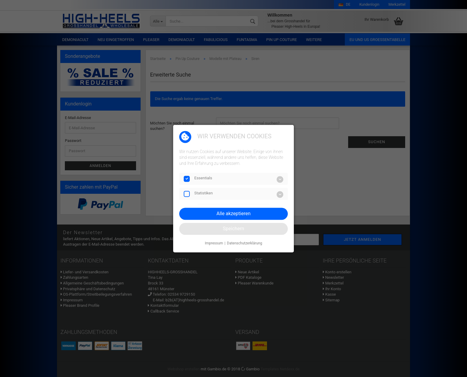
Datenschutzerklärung (244, 243)
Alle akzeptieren (234, 213)
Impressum (214, 243)
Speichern (233, 228)
